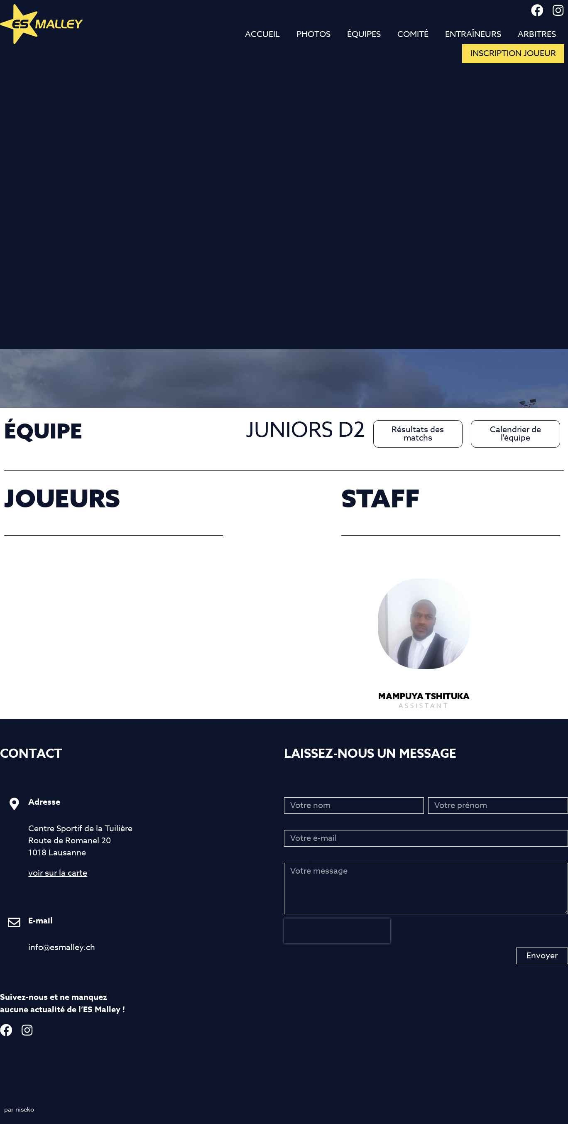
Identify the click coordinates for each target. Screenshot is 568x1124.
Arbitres (537, 34)
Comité (412, 34)
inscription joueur (513, 53)
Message (301, 857)
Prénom (443, 791)
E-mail (296, 824)
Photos (313, 34)
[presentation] (337, 930)
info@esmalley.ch (61, 947)
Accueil (262, 34)
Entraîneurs (473, 34)
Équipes (364, 34)
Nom (293, 791)
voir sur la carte (57, 873)
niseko (24, 1109)
